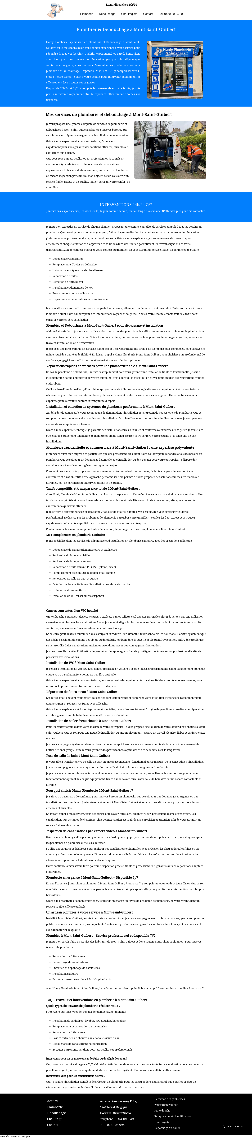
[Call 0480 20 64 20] (232, 1126)
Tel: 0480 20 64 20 (171, 14)
